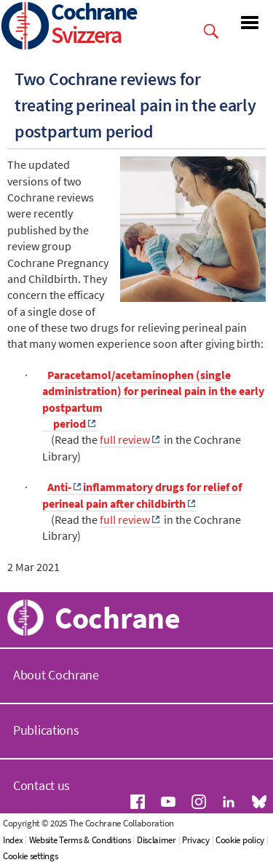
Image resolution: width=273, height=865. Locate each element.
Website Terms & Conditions (80, 840)
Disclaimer (156, 840)
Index (13, 840)
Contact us (41, 785)
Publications (46, 730)
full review (125, 439)
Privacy (196, 840)
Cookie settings (30, 856)
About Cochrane (56, 674)
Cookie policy (239, 840)
